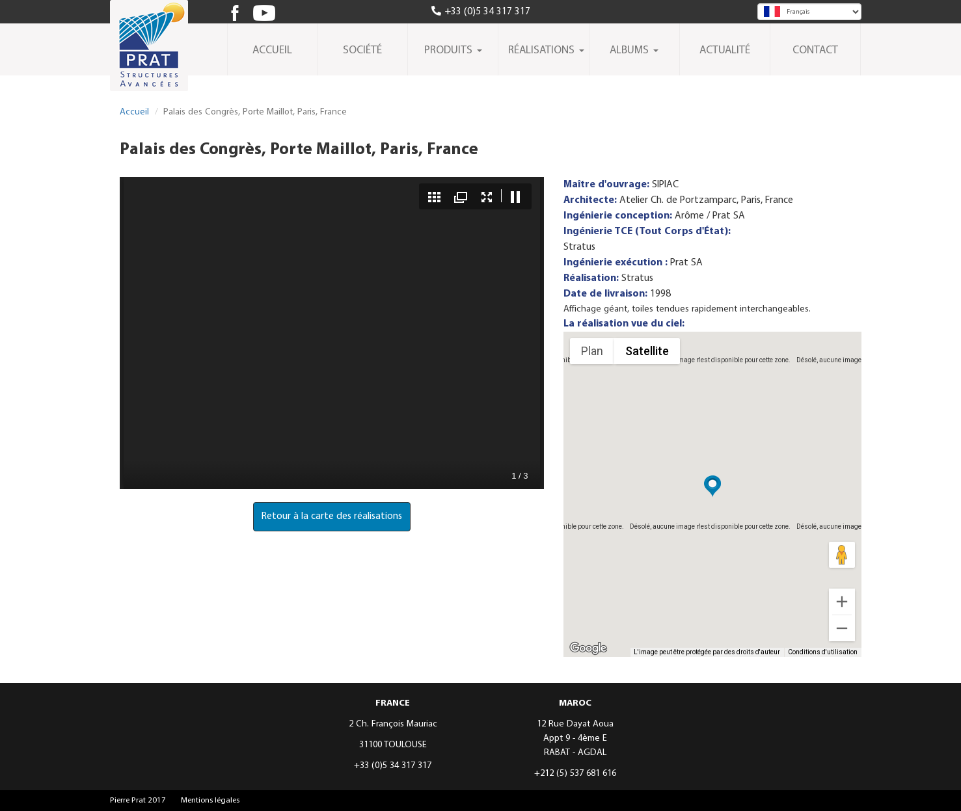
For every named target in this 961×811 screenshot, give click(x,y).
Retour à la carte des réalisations (332, 516)
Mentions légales (210, 800)
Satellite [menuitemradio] (647, 351)
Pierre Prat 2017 (138, 800)
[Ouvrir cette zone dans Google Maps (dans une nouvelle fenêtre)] (588, 648)
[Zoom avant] (842, 602)
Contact (815, 51)
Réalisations (546, 51)
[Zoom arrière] (842, 628)
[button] (712, 486)
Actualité (724, 51)
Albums (634, 51)
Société (362, 51)
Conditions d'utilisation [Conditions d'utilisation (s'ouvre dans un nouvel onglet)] (823, 652)
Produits (453, 51)
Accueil (272, 51)
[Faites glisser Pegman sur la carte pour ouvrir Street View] (842, 555)
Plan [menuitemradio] (592, 351)
